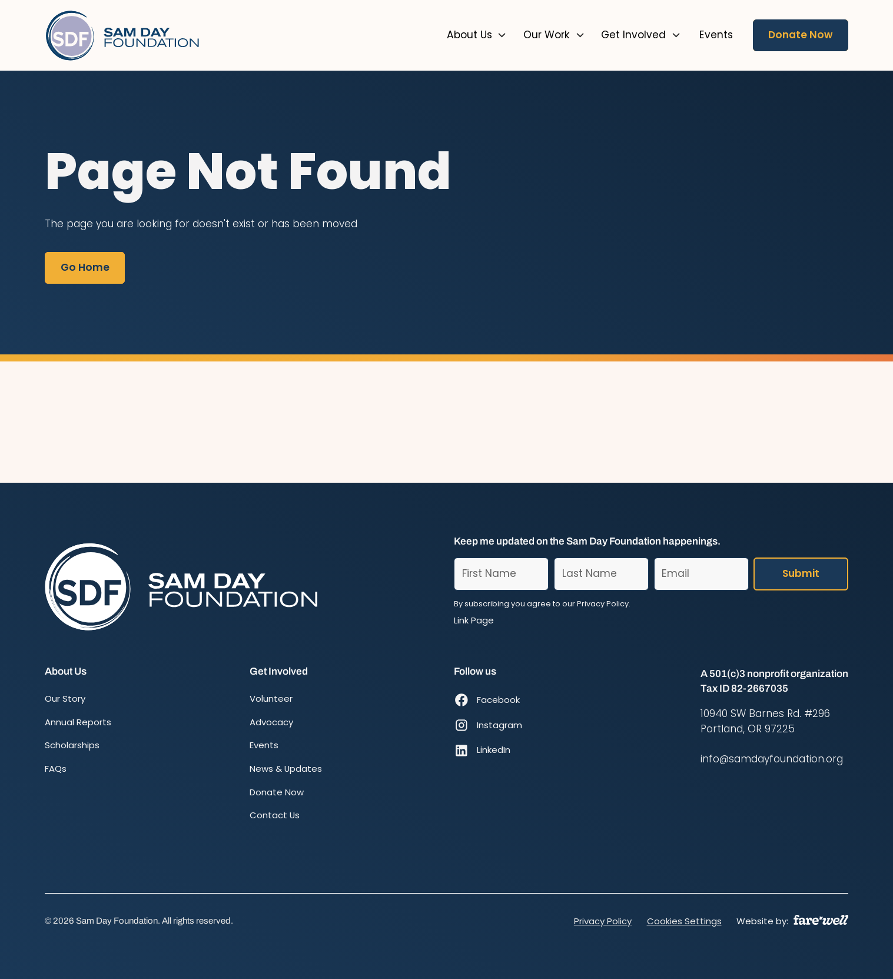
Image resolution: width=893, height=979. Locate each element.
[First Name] (501, 573)
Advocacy (271, 722)
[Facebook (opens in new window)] (488, 700)
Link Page (474, 620)
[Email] (701, 573)
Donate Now (800, 35)
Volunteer (271, 698)
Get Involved (633, 35)
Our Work (546, 35)
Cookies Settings (684, 921)
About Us (469, 35)
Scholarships (72, 745)
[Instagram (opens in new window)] (488, 725)
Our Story (65, 698)
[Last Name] (601, 573)
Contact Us (275, 815)
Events (264, 745)
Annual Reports (78, 722)
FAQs (56, 768)
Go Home (85, 267)
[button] (476, 35)
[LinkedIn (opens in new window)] (488, 750)
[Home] (123, 35)
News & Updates (286, 768)
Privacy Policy (603, 921)
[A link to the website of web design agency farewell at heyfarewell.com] (821, 920)
